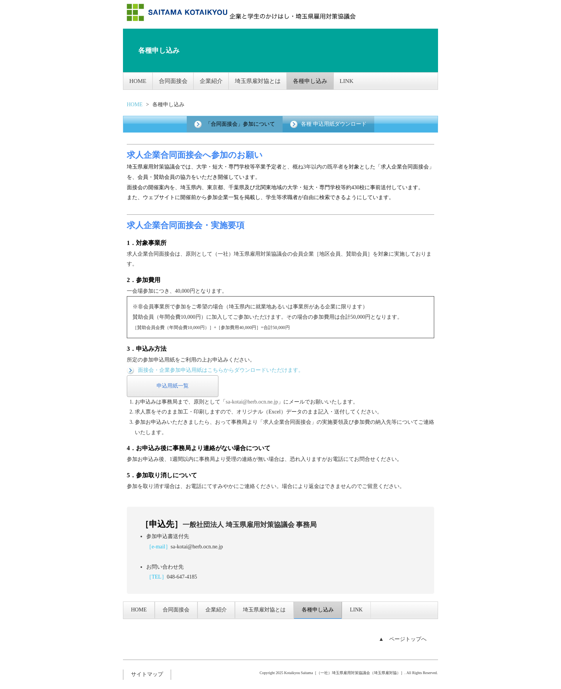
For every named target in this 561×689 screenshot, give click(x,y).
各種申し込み (318, 80)
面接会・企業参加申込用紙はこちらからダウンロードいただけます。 (215, 370)
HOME (139, 80)
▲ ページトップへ (402, 639)
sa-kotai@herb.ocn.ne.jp (197, 546)
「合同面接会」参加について (234, 123)
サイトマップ (147, 674)
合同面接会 (176, 80)
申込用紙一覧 (173, 386)
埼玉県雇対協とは (264, 80)
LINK (356, 80)
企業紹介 (216, 80)
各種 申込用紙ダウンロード (328, 123)
